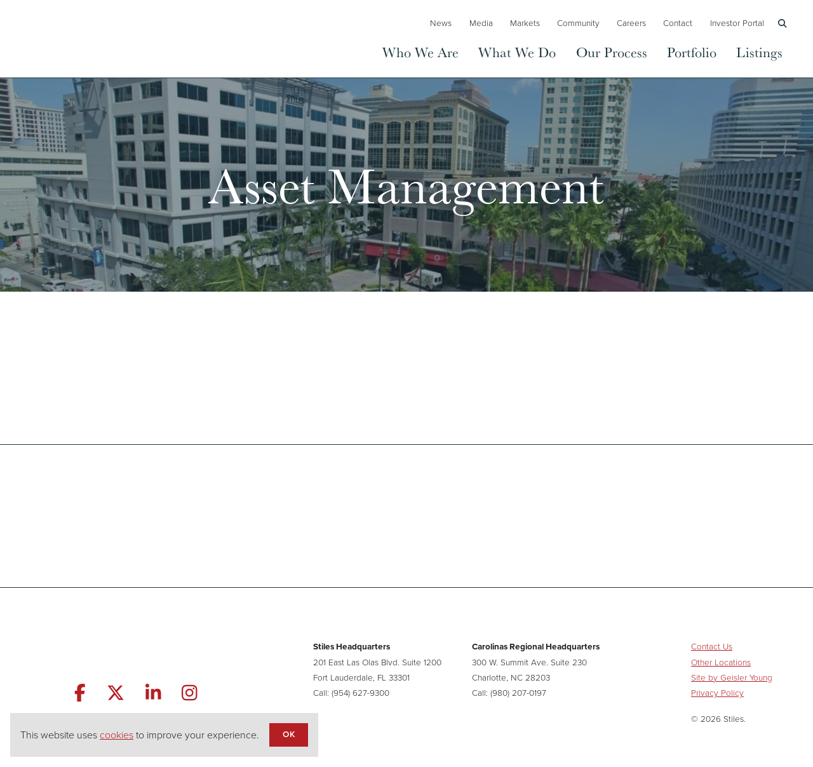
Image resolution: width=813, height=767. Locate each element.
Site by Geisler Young (731, 677)
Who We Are (420, 52)
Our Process (611, 52)
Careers (631, 23)
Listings (759, 52)
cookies (116, 735)
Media (481, 23)
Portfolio (691, 52)
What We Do (517, 52)
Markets (525, 23)
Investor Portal (737, 23)
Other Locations (721, 662)
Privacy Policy (717, 692)
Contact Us (711, 646)
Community (578, 23)
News (441, 23)
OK (288, 734)
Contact (677, 23)
